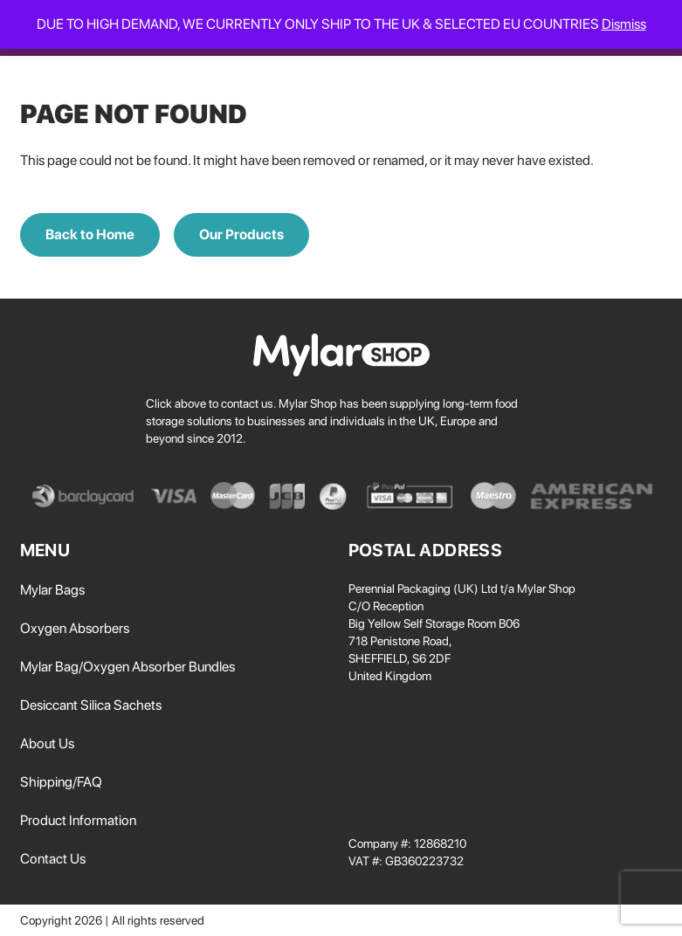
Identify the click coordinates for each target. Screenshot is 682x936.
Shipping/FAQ (61, 782)
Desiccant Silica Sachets (91, 705)
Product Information (78, 820)
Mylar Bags (52, 590)
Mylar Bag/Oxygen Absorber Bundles (127, 666)
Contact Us (53, 858)
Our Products (241, 234)
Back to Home (89, 234)
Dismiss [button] (624, 24)
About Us (47, 743)
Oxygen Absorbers (74, 628)
